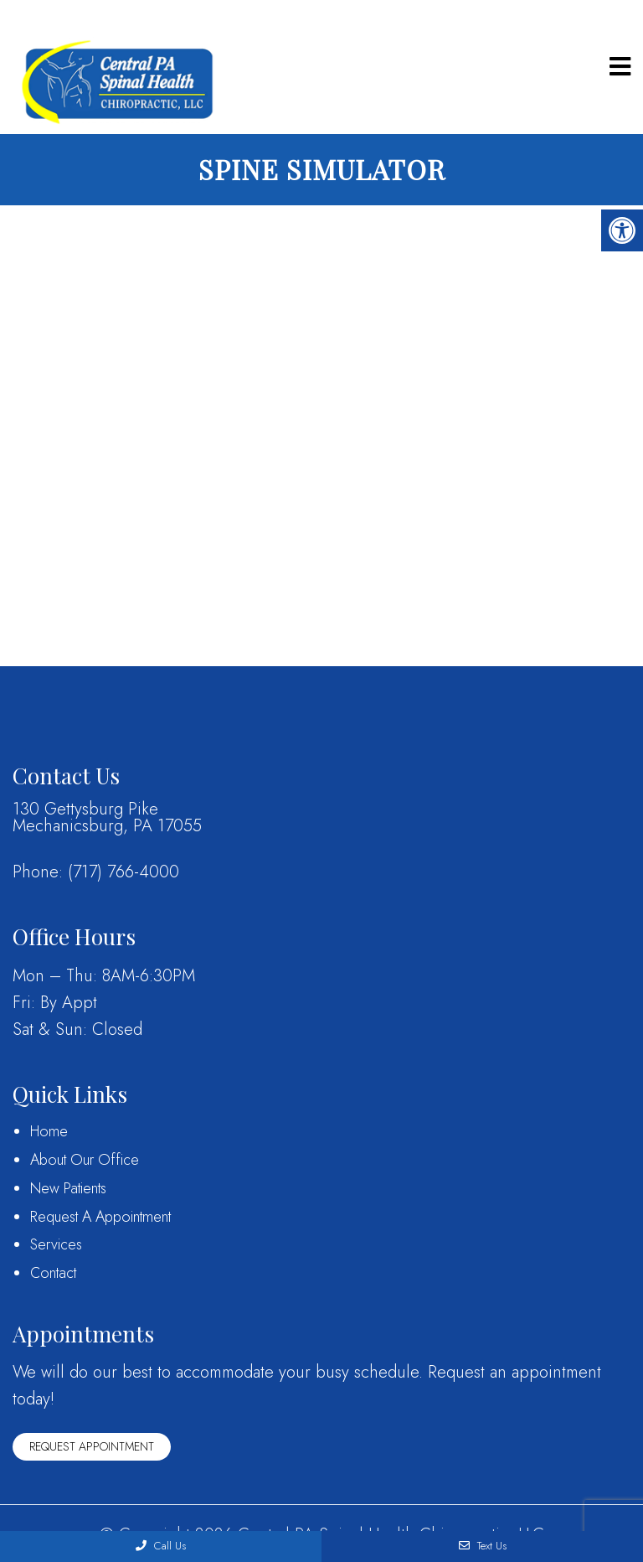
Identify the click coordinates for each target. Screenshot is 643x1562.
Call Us (161, 1546)
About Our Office (84, 1160)
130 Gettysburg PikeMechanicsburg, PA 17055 (107, 818)
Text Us (483, 1546)
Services (56, 1244)
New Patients (68, 1188)
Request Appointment (91, 1446)
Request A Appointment (100, 1217)
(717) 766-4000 (123, 872)
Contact (53, 1273)
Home (49, 1131)
